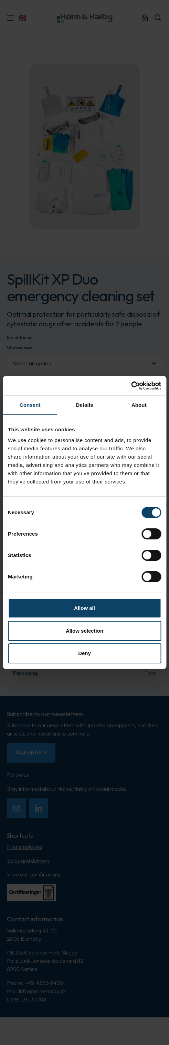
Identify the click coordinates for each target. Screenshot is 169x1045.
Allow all (84, 608)
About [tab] (139, 405)
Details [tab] (84, 405)
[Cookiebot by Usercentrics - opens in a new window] (131, 385)
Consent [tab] (30, 405)
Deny (84, 653)
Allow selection (84, 631)
